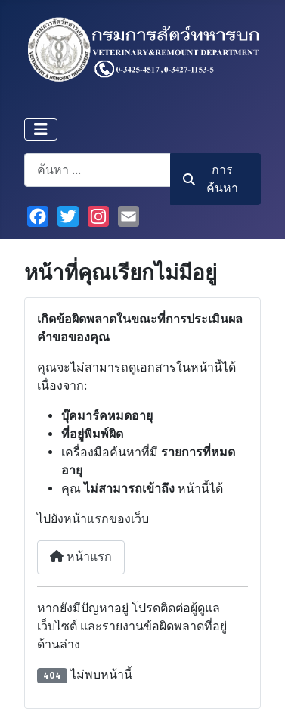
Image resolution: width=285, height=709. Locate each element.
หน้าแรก (81, 556)
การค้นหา (211, 179)
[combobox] (97, 170)
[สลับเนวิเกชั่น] (40, 129)
